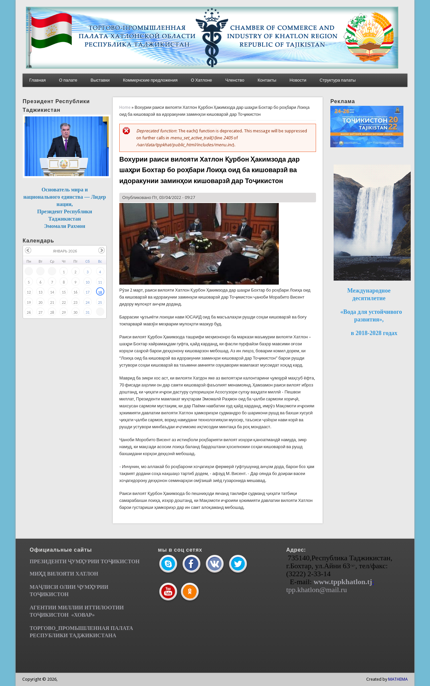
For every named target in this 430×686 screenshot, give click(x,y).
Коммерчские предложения (150, 80)
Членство (234, 80)
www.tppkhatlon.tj (343, 582)
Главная (37, 80)
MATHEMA (398, 679)
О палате (68, 80)
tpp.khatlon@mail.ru (316, 589)
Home (125, 107)
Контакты (267, 80)
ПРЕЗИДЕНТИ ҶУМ (55, 561)
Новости (297, 80)
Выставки (100, 80)
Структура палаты (338, 80)
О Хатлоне (201, 80)
